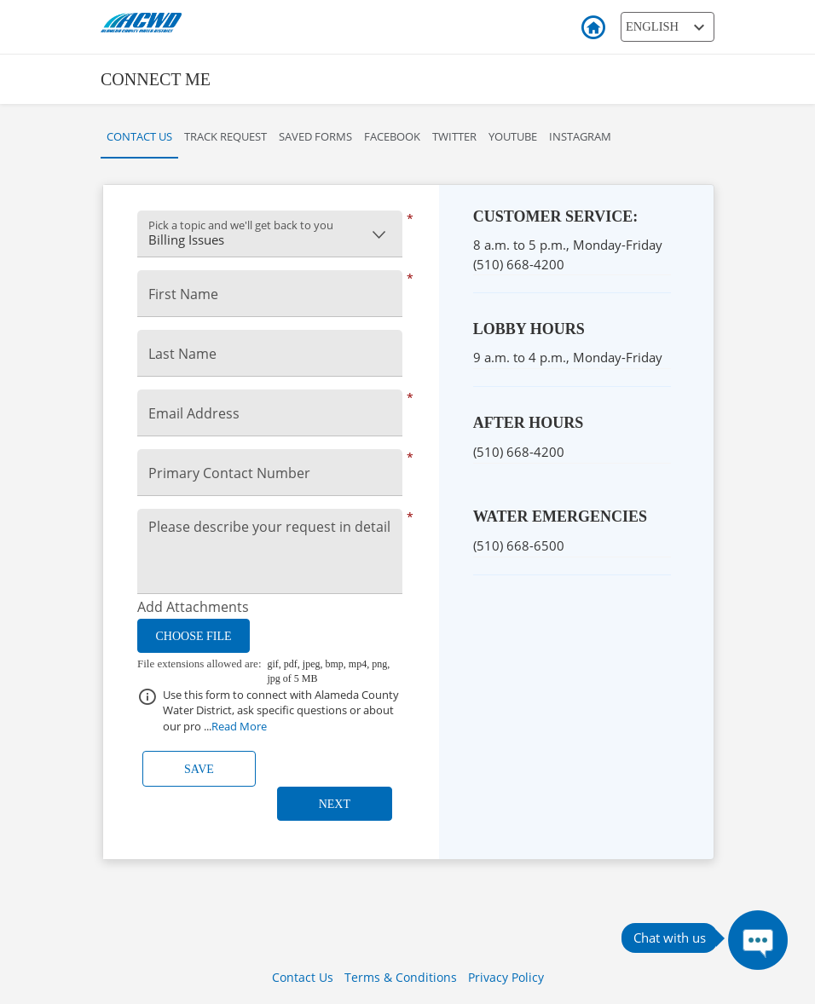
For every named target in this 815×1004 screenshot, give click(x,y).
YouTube (512, 136)
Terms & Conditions (400, 977)
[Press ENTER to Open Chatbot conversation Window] (758, 940)
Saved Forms (315, 136)
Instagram (580, 136)
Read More (239, 726)
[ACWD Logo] (194, 21)
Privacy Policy (506, 977)
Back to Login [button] (592, 28)
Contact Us (139, 136)
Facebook (392, 136)
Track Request (225, 136)
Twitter (454, 136)
